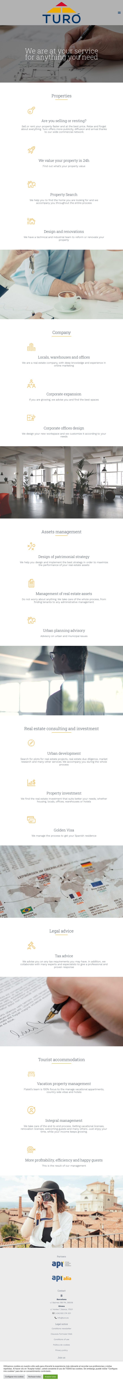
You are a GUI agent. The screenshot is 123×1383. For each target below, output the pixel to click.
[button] (119, 12)
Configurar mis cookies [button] (14, 1377)
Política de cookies (61, 1345)
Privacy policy (61, 1350)
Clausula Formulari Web (61, 1334)
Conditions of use (61, 1339)
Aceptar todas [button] (50, 1377)
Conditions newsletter (61, 1328)
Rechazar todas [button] (34, 1377)
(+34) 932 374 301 (63, 1313)
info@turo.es (63, 1318)
